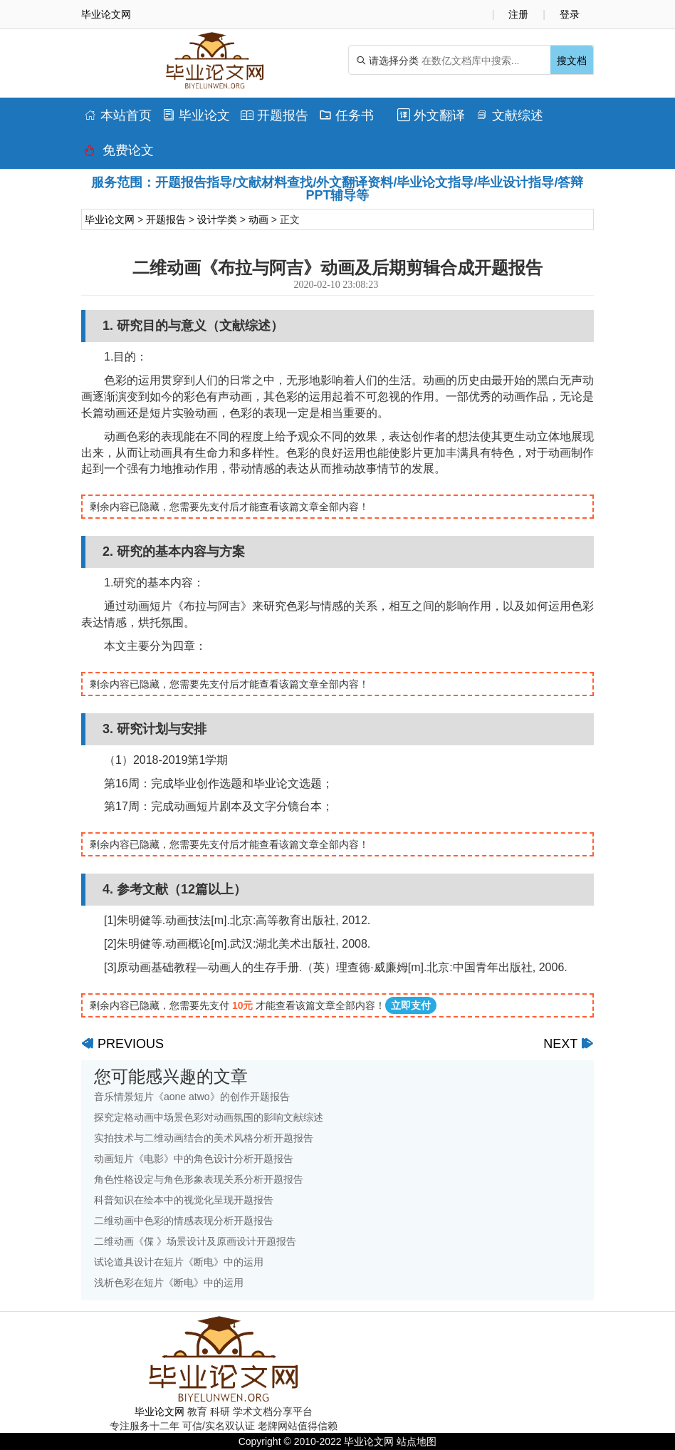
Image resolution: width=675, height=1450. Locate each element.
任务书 (346, 115)
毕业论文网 (110, 219)
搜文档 (572, 60)
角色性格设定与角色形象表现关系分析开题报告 (198, 1179)
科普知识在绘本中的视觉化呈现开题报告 (183, 1200)
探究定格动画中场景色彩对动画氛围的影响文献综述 (208, 1117)
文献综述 (509, 115)
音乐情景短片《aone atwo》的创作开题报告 (192, 1096)
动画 (258, 219)
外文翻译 (431, 115)
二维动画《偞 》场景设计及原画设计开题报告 (195, 1241)
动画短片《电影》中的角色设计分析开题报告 (193, 1158)
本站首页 (118, 115)
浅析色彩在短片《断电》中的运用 (169, 1282)
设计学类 (217, 219)
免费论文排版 (119, 154)
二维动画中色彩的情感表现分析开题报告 (183, 1220)
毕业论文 (196, 115)
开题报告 (274, 115)
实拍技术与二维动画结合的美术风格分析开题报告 (203, 1138)
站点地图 (416, 1441)
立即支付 (411, 1005)
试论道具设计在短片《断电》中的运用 (178, 1262)
